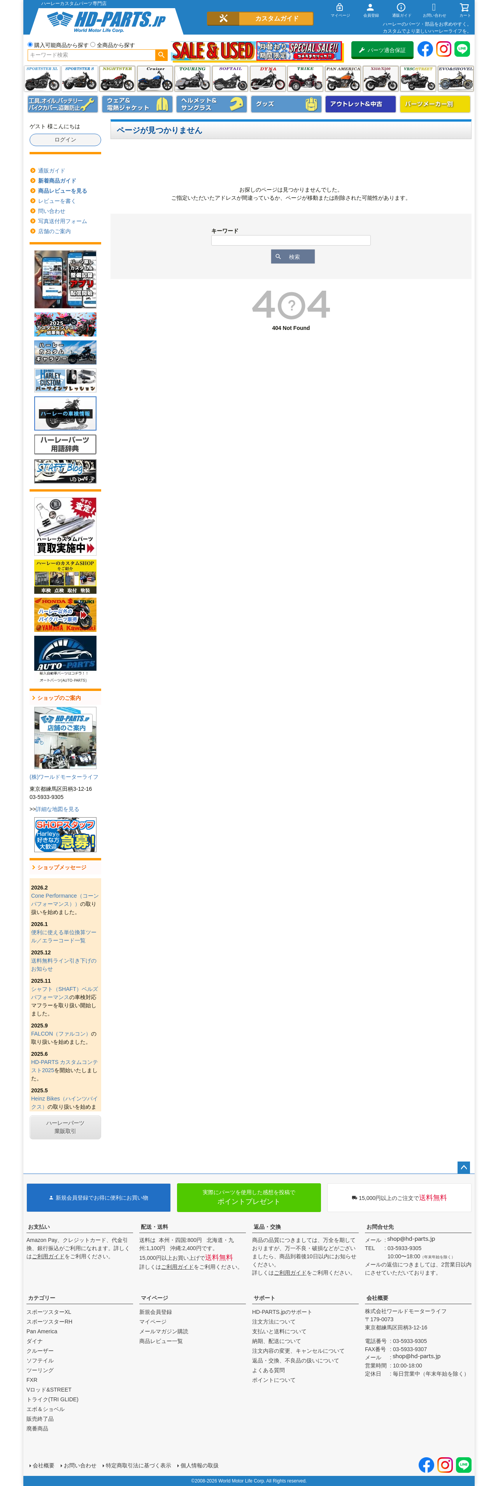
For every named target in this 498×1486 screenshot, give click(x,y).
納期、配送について (276, 1341)
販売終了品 (40, 1419)
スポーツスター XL (42, 78)
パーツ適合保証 (382, 50)
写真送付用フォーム (62, 221)
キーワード (224, 231)
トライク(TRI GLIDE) (305, 78)
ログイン (65, 139)
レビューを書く (57, 201)
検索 (161, 55)
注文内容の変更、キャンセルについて (298, 1351)
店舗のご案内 (54, 231)
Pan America (343, 78)
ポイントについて (274, 1380)
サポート (264, 1298)
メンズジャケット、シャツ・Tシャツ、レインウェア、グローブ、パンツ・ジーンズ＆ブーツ (137, 104)
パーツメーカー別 (435, 104)
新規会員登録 (155, 1312)
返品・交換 (267, 1227)
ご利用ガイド (48, 1256)
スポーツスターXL (48, 1312)
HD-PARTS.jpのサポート (282, 1312)
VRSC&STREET (418, 78)
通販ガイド (51, 170)
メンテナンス (63, 104)
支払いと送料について (279, 1331)
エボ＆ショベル (45, 1409)
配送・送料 (154, 1227)
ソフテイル (230, 78)
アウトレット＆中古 (361, 104)
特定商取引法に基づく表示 (138, 1465)
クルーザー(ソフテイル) (155, 78)
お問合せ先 (380, 1227)
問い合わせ (51, 211)
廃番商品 (37, 1428)
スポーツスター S (79, 78)
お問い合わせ (80, 1465)
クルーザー (40, 1351)
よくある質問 (268, 1370)
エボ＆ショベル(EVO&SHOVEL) (455, 78)
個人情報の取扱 (200, 1465)
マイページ (154, 1298)
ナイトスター (117, 78)
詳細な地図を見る (57, 809)
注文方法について (274, 1322)
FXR (31, 1380)
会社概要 (377, 1298)
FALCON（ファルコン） (61, 1034)
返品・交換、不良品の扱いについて (295, 1360)
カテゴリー (41, 1298)
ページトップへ (464, 1168)
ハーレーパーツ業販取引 (65, 1127)
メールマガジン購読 (163, 1331)
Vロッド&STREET (49, 1390)
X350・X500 (380, 78)
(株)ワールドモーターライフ (64, 777)
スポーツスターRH (49, 1322)
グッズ (286, 104)
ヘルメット (212, 104)
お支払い (39, 1227)
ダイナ (268, 78)
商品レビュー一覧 (161, 1341)
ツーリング (192, 78)
